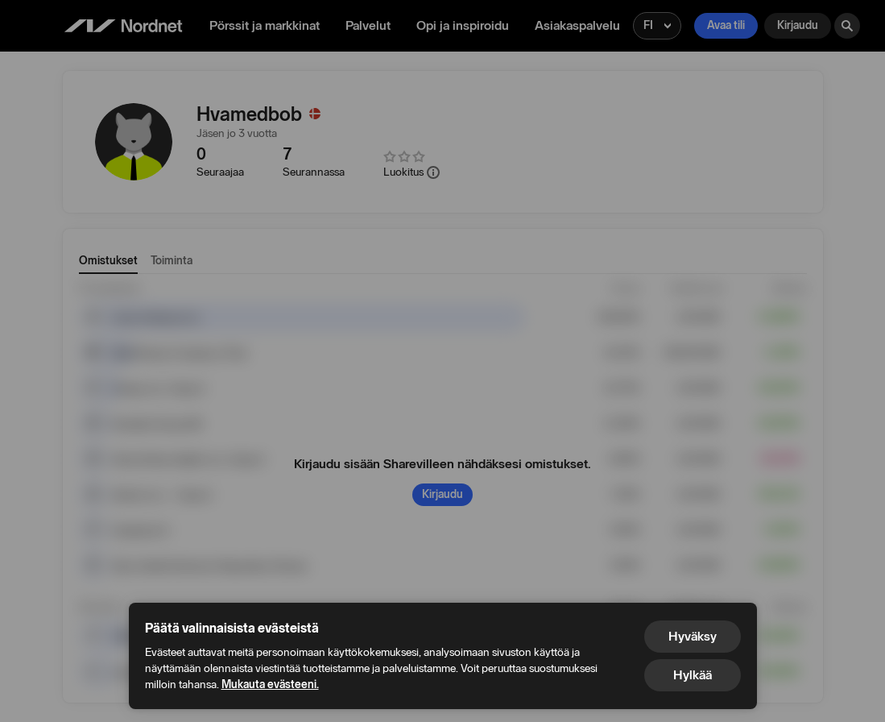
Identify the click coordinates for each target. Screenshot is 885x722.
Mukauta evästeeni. (270, 684)
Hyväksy (692, 636)
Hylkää (692, 675)
